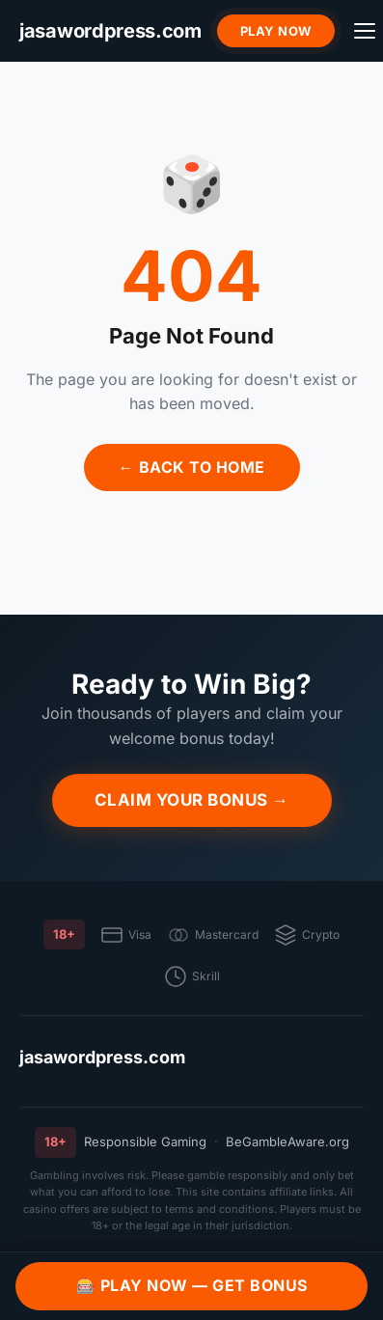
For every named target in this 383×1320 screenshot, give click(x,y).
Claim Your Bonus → (192, 800)
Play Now (276, 31)
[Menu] (364, 30)
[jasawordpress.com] (110, 31)
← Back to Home (192, 467)
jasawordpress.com (102, 1057)
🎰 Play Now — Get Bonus (192, 1285)
